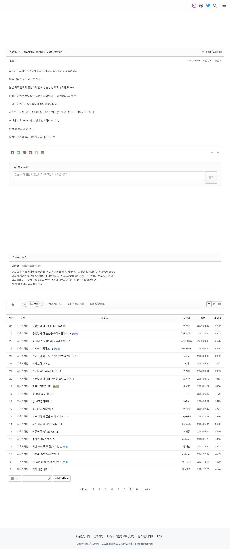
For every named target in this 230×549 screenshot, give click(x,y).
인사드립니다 (39, 363)
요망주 (186, 378)
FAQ (109, 536)
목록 (14, 478)
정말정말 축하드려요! (44, 431)
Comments (20, 257)
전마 (187, 393)
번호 (11, 318)
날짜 (203, 318)
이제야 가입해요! (41, 348)
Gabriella (186, 424)
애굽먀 (186, 409)
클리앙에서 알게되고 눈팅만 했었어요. (43, 52)
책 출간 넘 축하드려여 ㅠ (45, 461)
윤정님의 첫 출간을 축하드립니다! (50, 333)
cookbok (186, 348)
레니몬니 (186, 461)
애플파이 (186, 469)
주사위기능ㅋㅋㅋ (42, 439)
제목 (104, 318)
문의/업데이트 (145, 536)
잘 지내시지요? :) (41, 409)
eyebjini (187, 416)
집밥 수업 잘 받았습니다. (45, 446)
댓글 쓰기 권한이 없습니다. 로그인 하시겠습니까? (41, 174)
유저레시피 (54, 304)
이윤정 (16, 266)
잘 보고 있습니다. (42, 393)
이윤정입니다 (83, 536)
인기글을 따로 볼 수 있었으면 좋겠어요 (53, 356)
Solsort (186, 356)
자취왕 (186, 431)
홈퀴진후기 (76, 304)
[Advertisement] (115, 26)
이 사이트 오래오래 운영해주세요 (50, 341)
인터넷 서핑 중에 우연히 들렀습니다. (52, 378)
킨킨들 (186, 326)
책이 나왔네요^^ (41, 469)
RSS (159, 536)
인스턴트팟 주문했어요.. (45, 371)
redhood (186, 439)
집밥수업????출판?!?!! (44, 454)
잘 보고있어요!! (40, 401)
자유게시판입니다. (42, 386)
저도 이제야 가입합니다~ (46, 424)
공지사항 (98, 536)
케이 (187, 363)
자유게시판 (15, 52)
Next (146, 489)
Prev (83, 489)
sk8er (186, 401)
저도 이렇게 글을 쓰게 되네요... (49, 416)
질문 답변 (97, 304)
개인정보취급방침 (124, 536)
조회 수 (217, 318)
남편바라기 (186, 333)
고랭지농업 (186, 341)
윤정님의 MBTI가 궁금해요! (47, 326)
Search (49, 478)
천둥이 (13, 60)
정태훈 (186, 446)
